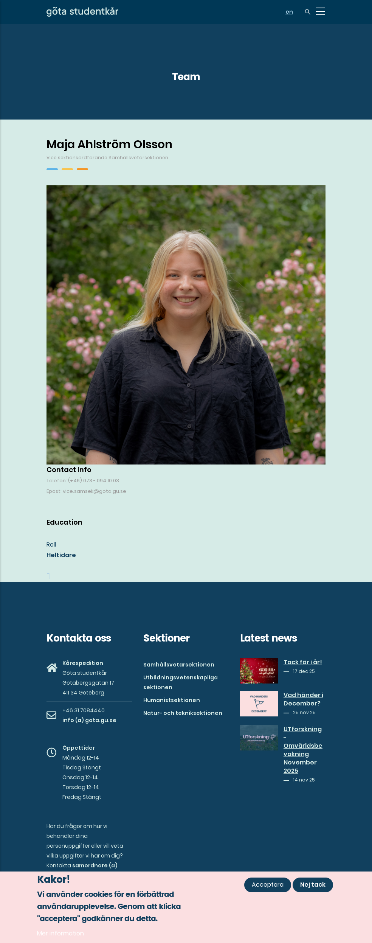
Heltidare (61, 555)
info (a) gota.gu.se (89, 720)
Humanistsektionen (171, 700)
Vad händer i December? (303, 699)
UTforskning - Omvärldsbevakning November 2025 (303, 750)
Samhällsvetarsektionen (178, 664)
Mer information (60, 934)
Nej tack (313, 885)
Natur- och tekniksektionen (182, 713)
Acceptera (268, 885)
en (289, 12)
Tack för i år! (303, 662)
